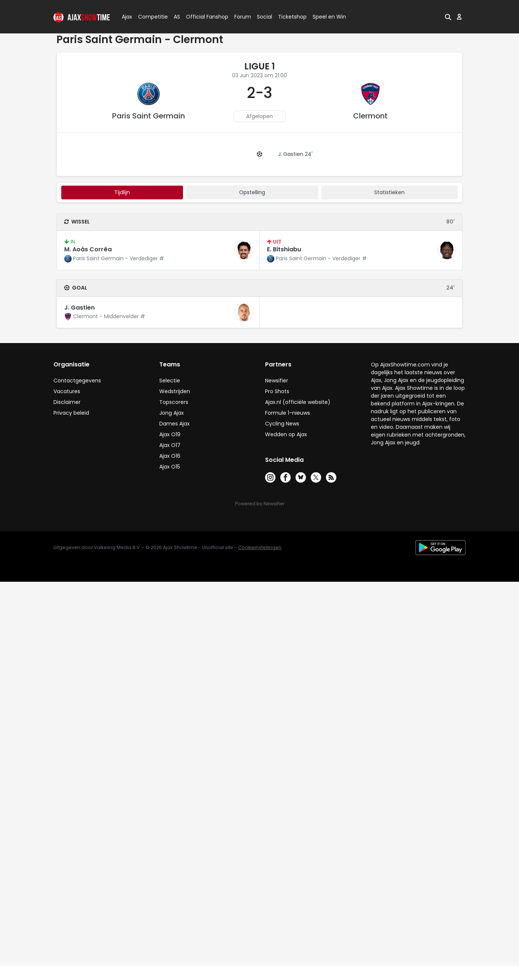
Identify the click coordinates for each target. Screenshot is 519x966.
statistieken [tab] (389, 192)
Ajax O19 (169, 434)
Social (263, 16)
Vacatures (66, 391)
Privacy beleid (71, 413)
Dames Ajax (174, 423)
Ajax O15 (169, 466)
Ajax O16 (169, 456)
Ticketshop (292, 16)
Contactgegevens (77, 380)
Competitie (150, 16)
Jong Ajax (171, 413)
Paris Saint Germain (148, 115)
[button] (448, 17)
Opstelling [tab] (252, 192)
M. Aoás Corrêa (88, 249)
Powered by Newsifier (259, 503)
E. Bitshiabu (284, 249)
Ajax (126, 16)
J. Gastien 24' (295, 154)
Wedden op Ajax (286, 434)
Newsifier (276, 380)
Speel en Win (329, 16)
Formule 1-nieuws (287, 413)
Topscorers (173, 402)
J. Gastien (79, 307)
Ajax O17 (169, 445)
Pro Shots (277, 391)
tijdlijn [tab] (122, 192)
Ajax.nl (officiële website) (297, 402)
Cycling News (282, 423)
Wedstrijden (174, 391)
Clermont (370, 115)
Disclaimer (67, 402)
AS (177, 16)
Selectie (169, 380)
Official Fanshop (202, 16)
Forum (242, 16)
